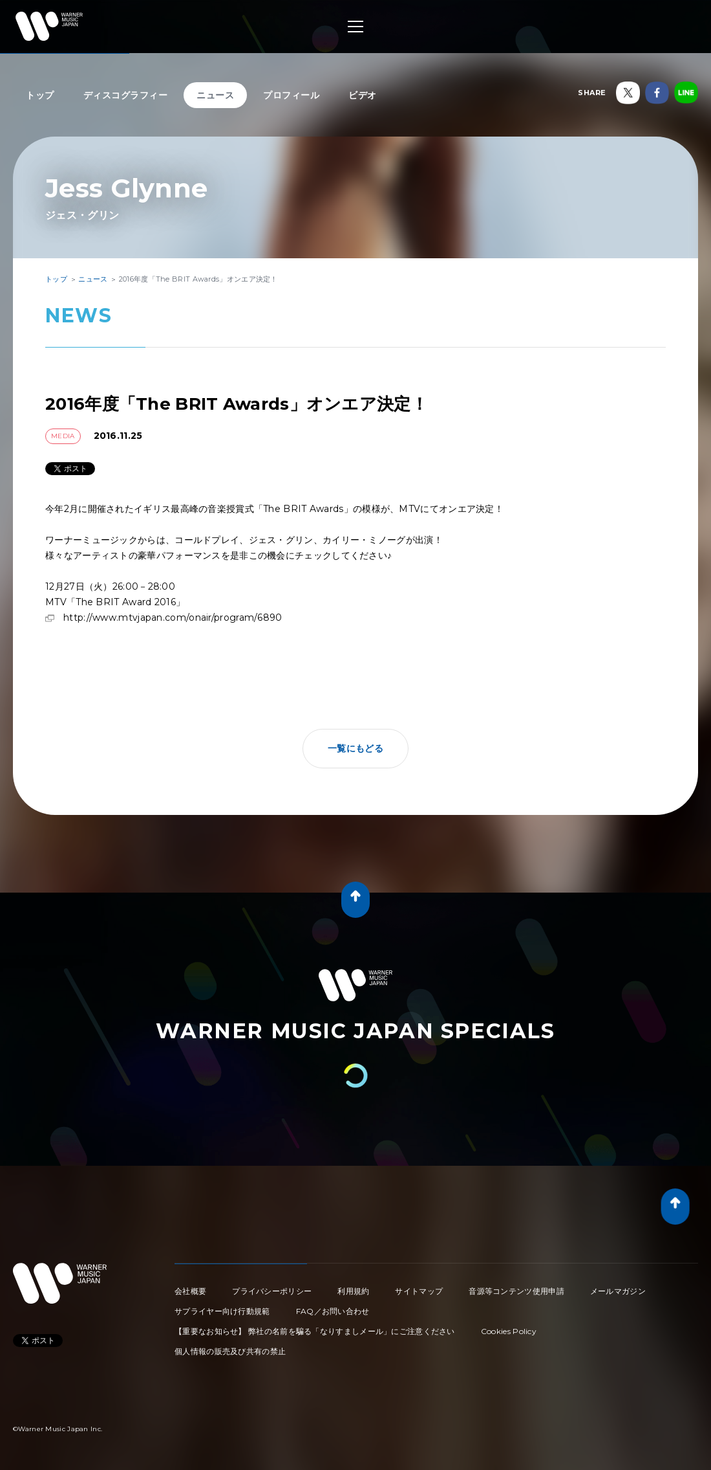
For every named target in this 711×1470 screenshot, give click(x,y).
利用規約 (353, 1291)
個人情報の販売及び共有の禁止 (230, 1351)
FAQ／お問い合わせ (333, 1311)
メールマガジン (618, 1291)
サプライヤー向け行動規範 (222, 1311)
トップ (40, 95)
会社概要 (190, 1291)
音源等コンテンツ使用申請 (516, 1291)
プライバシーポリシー (272, 1291)
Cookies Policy (508, 1331)
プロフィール (291, 95)
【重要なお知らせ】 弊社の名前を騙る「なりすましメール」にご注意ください (315, 1331)
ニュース (215, 95)
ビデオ (362, 95)
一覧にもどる (355, 748)
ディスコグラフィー (125, 95)
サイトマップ (419, 1291)
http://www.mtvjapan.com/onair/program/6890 (172, 617)
